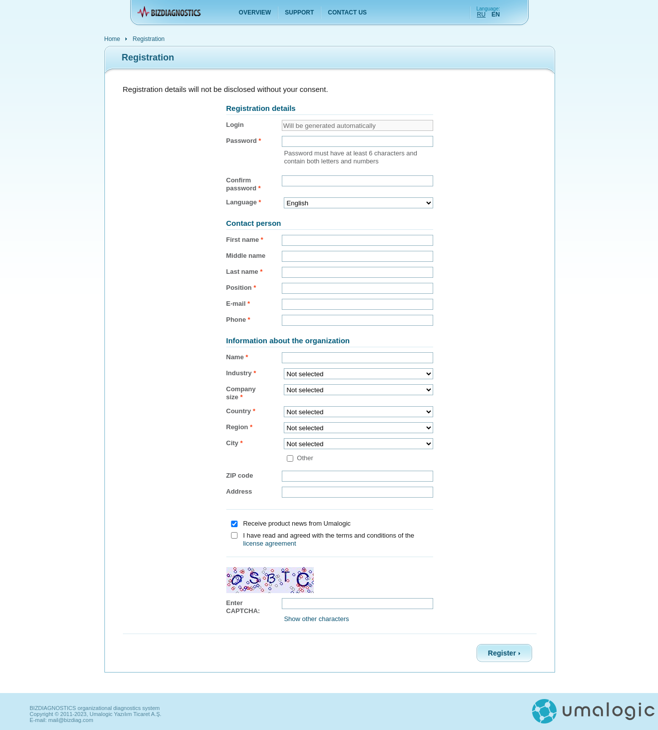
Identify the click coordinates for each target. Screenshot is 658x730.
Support (299, 12)
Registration (149, 38)
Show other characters (316, 619)
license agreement (269, 543)
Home (112, 38)
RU (481, 14)
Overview (255, 12)
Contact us (347, 12)
